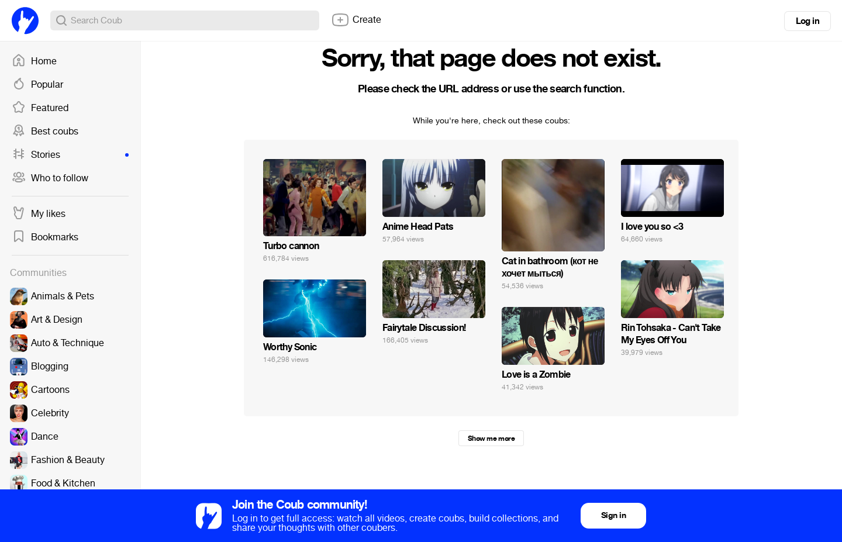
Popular (37, 85)
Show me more (491, 438)
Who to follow (50, 178)
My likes (38, 214)
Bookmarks (45, 237)
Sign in (613, 515)
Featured (40, 108)
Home (34, 61)
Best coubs (45, 131)
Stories (70, 155)
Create (356, 20)
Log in (807, 21)
